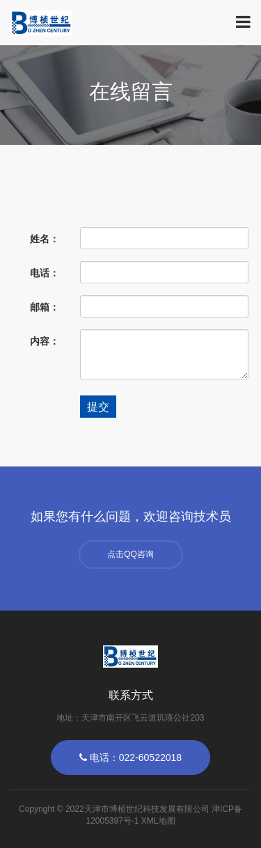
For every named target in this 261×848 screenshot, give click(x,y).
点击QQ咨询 (130, 554)
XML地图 (158, 821)
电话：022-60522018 (130, 757)
